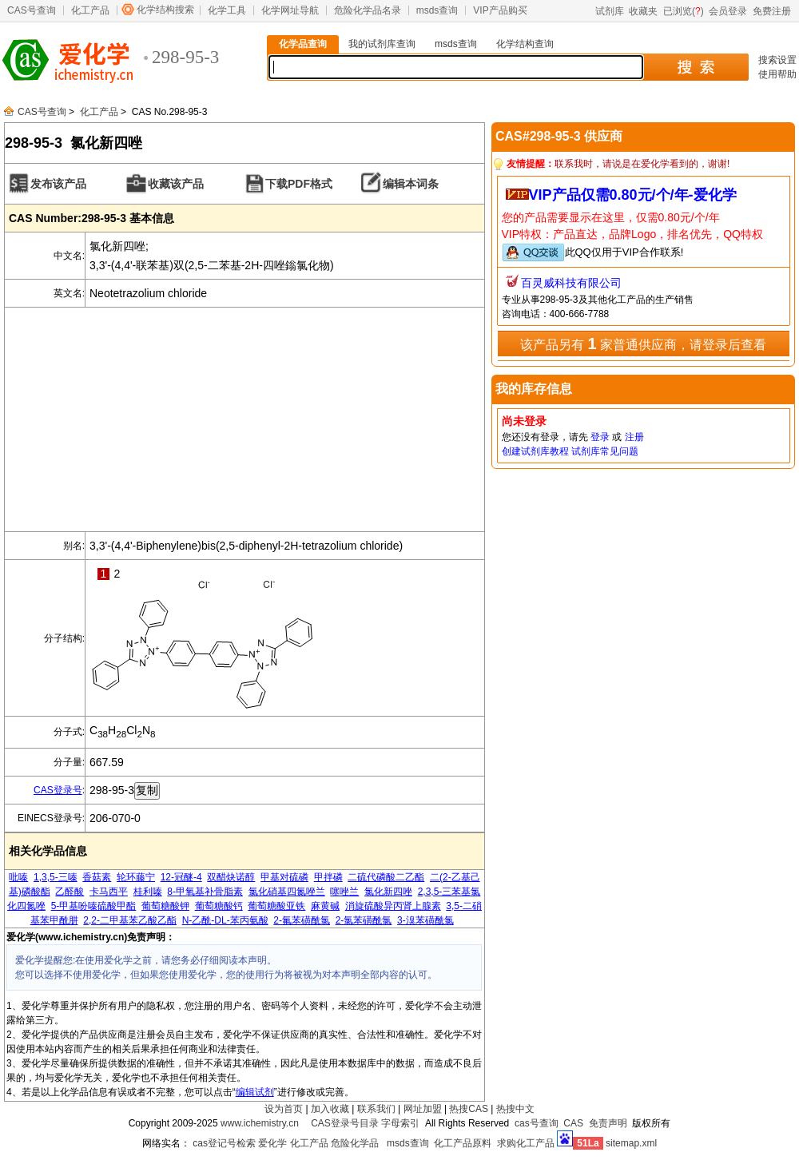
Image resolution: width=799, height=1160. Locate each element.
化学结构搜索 (165, 9)
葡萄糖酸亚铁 (276, 906)
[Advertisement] (244, 419)
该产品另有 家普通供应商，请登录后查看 (643, 343)
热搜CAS (468, 1108)
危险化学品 (355, 1143)
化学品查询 (303, 44)
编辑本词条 (411, 183)
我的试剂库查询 (381, 44)
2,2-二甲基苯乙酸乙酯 (130, 920)
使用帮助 (777, 74)
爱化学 (272, 1143)
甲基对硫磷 (284, 877)
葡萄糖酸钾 (165, 906)
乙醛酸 (69, 891)
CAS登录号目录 (345, 1123)
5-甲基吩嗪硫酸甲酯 (94, 906)
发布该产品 (58, 183)
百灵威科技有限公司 (571, 282)
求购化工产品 (526, 1143)
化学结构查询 (525, 44)
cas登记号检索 (224, 1143)
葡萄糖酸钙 (219, 906)
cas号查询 (537, 1123)
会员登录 (728, 11)
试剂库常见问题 (604, 451)
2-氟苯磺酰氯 (301, 920)
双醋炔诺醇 (231, 877)
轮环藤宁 (136, 877)
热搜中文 (515, 1108)
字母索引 (400, 1123)
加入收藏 (330, 1108)
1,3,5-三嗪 (56, 877)
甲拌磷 (328, 877)
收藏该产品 (176, 183)
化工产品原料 (462, 1143)
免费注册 (772, 11)
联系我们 (376, 1108)
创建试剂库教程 (535, 451)
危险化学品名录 (367, 10)
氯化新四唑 (388, 891)
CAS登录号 (58, 790)
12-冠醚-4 (181, 877)
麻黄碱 (325, 906)
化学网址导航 (290, 10)
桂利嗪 (147, 891)
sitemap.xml (631, 1143)
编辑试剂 (255, 1092)
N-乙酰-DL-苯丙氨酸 (225, 920)
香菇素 (96, 877)
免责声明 (608, 1123)
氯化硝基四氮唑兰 (286, 891)
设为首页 (283, 1108)
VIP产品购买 (500, 10)
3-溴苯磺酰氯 (425, 920)
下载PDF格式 (298, 183)
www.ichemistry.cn (260, 1123)
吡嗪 (18, 877)
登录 (600, 437)
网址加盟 (422, 1108)
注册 (634, 437)
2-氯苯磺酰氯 (364, 920)
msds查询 (437, 10)
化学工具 (227, 10)
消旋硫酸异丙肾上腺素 (393, 906)
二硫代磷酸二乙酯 (386, 877)
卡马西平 (108, 891)
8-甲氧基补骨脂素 (205, 891)
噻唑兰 (344, 891)
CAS (573, 1123)
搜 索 (695, 67)
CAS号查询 (31, 10)
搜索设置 (777, 60)
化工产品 (90, 10)
